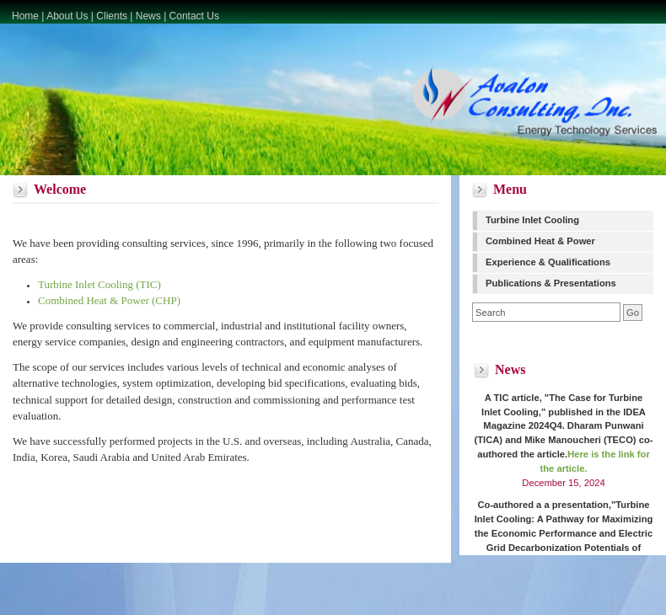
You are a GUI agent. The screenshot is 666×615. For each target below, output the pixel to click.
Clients (111, 16)
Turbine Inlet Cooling (532, 220)
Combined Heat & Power (540, 241)
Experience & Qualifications (548, 262)
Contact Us (194, 16)
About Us (67, 16)
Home (25, 16)
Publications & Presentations (551, 283)
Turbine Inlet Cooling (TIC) (99, 284)
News (148, 16)
